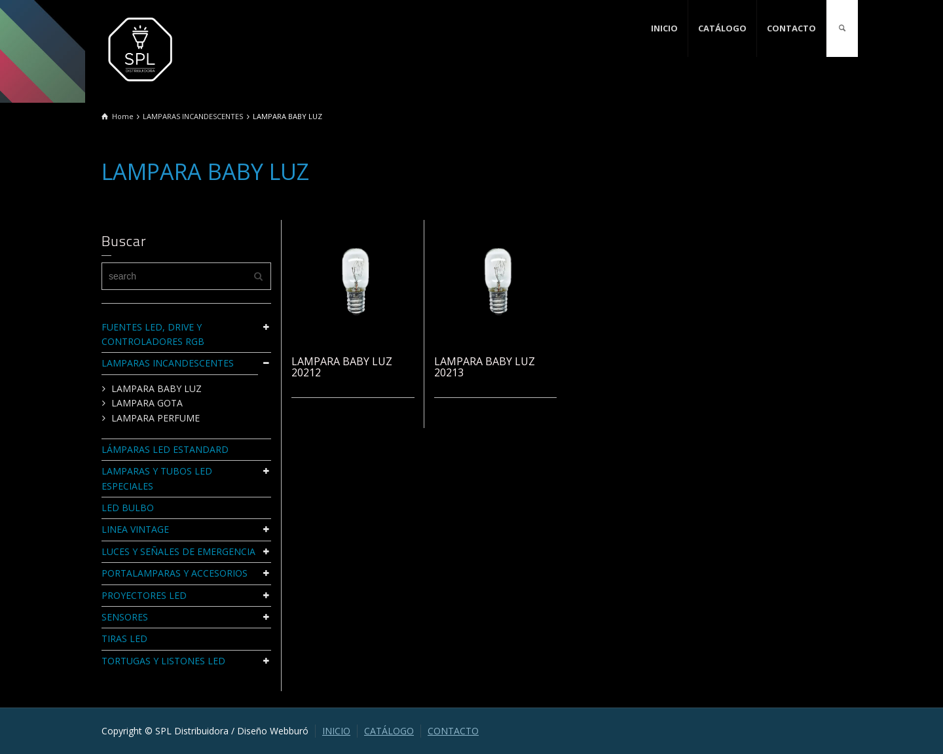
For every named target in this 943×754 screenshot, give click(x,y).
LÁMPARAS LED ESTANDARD (165, 449)
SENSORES (125, 617)
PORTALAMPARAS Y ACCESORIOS (175, 573)
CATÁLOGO (722, 28)
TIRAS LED (124, 638)
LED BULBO (128, 507)
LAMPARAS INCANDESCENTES (168, 363)
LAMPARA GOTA (147, 403)
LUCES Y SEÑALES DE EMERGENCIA (178, 551)
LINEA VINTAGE (135, 529)
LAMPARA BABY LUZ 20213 (484, 367)
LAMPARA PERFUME (155, 418)
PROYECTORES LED (144, 595)
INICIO (664, 28)
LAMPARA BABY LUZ (156, 388)
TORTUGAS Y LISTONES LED (163, 661)
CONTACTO (791, 28)
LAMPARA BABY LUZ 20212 (341, 367)
